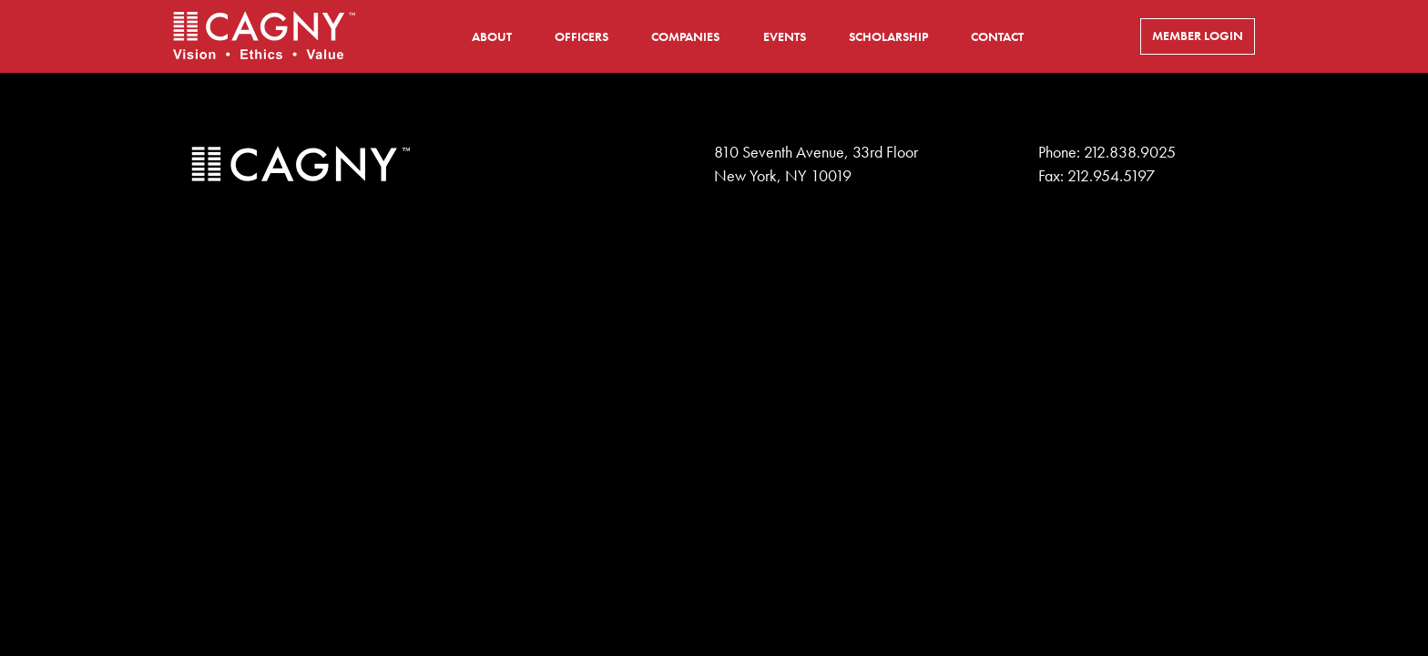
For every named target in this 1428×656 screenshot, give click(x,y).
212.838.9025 (1130, 152)
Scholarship (888, 37)
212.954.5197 (1111, 176)
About (492, 37)
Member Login (1197, 36)
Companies (685, 37)
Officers (581, 37)
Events (784, 37)
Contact (997, 37)
